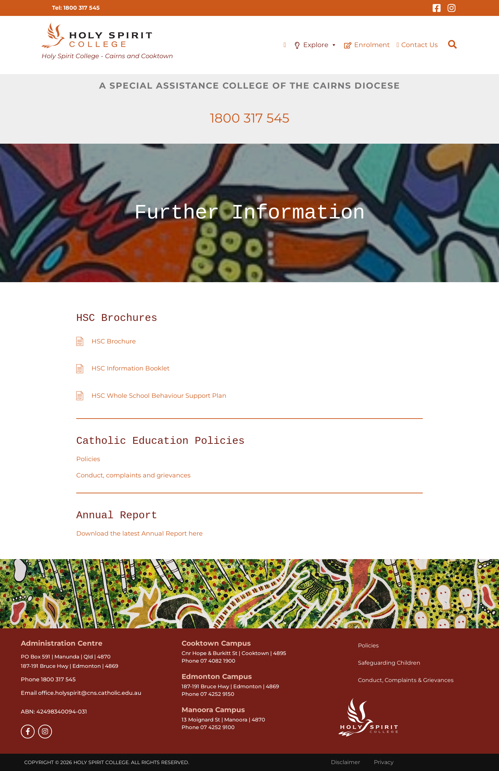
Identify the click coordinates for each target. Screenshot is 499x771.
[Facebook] (437, 8)
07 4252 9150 (217, 694)
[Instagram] (451, 8)
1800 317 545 (249, 118)
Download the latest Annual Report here (139, 533)
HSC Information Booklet (130, 368)
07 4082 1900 (217, 660)
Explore (320, 45)
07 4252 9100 (217, 727)
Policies (88, 459)
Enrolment (372, 45)
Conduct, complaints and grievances (133, 475)
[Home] (284, 45)
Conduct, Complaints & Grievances (406, 680)
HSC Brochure (113, 341)
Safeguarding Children (389, 663)
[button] (76, 8)
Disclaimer (345, 762)
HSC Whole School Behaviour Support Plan (158, 396)
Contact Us (419, 45)
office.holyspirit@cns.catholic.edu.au (89, 693)
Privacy (384, 762)
